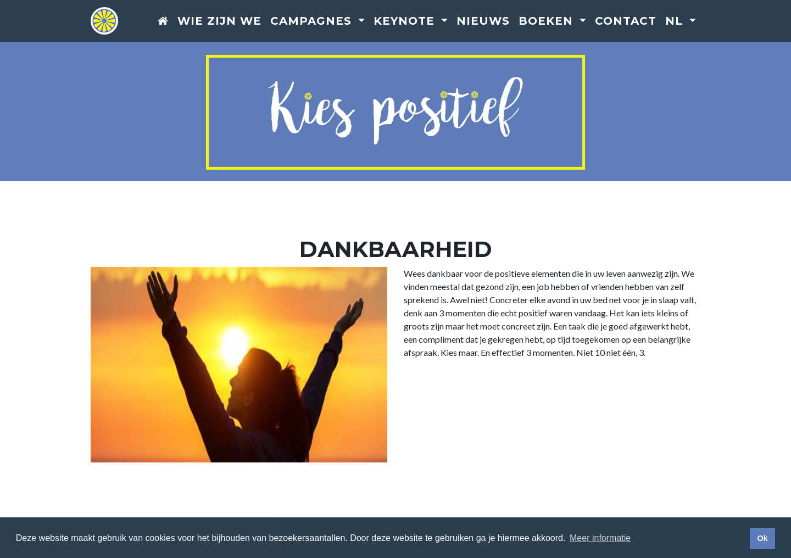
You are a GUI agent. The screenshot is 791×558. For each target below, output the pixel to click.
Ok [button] (762, 538)
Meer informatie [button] (600, 538)
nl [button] (676, 21)
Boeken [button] (548, 21)
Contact (625, 21)
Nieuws (483, 21)
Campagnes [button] (312, 21)
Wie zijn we (219, 21)
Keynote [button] (406, 21)
